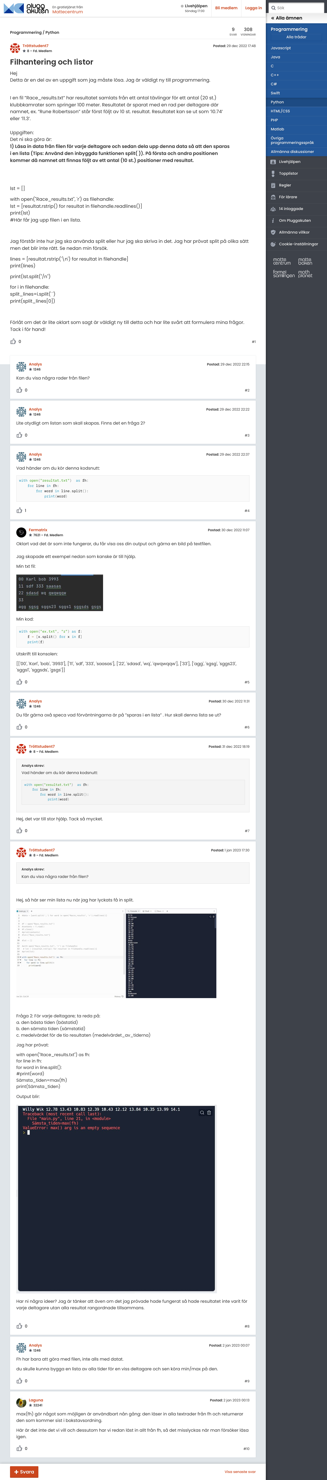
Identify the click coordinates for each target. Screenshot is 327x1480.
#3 (247, 435)
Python (52, 32)
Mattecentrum (67, 12)
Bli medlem (226, 8)
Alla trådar (296, 37)
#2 (247, 390)
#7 (247, 831)
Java (275, 57)
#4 (247, 511)
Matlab (277, 129)
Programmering (26, 32)
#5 (247, 682)
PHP (274, 120)
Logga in (253, 8)
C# (274, 84)
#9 (247, 1381)
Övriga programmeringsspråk (292, 140)
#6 (247, 727)
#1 (254, 342)
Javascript (281, 48)
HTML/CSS (280, 111)
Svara (27, 1471)
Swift (275, 93)
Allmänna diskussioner (292, 151)
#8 (247, 1326)
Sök (273, 8)
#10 (246, 1449)
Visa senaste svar (240, 1471)
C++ (275, 75)
